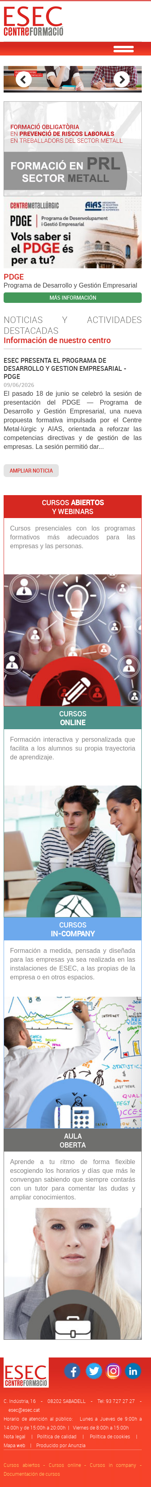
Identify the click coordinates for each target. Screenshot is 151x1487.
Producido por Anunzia (60, 1445)
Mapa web (14, 1445)
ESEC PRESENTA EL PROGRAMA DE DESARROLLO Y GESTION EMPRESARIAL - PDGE (65, 368)
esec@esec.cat (24, 1410)
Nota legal (14, 1436)
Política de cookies (110, 1436)
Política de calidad (57, 1436)
